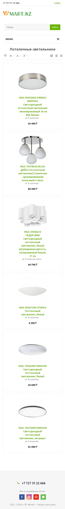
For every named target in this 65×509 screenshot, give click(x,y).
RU (59, 3)
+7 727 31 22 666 (11, 3)
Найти (55, 27)
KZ (55, 3)
